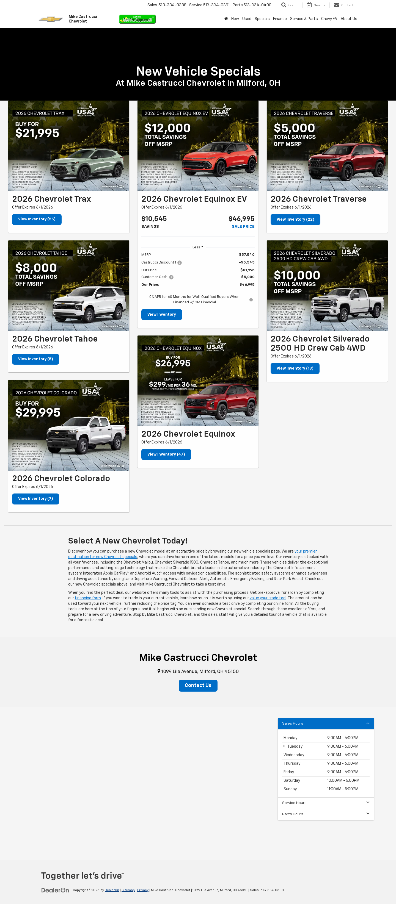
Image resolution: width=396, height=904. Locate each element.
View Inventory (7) (35, 499)
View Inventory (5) (35, 359)
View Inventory (161, 315)
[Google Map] (198, 776)
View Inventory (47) (166, 454)
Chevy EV (329, 19)
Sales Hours (326, 723)
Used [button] (246, 19)
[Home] (226, 19)
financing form (88, 598)
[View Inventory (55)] (68, 146)
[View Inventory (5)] (68, 285)
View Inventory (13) (295, 368)
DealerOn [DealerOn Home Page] (112, 890)
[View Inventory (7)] (68, 425)
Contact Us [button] (198, 685)
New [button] (235, 19)
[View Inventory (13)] (327, 285)
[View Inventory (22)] (327, 146)
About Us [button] (349, 19)
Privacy (142, 890)
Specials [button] (262, 19)
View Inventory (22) (295, 219)
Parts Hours (326, 814)
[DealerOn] (55, 890)
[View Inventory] (198, 146)
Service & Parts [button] (304, 19)
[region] (198, 278)
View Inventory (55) (37, 219)
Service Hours (326, 803)
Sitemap (128, 890)
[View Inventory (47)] (198, 380)
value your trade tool (268, 598)
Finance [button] (280, 19)
